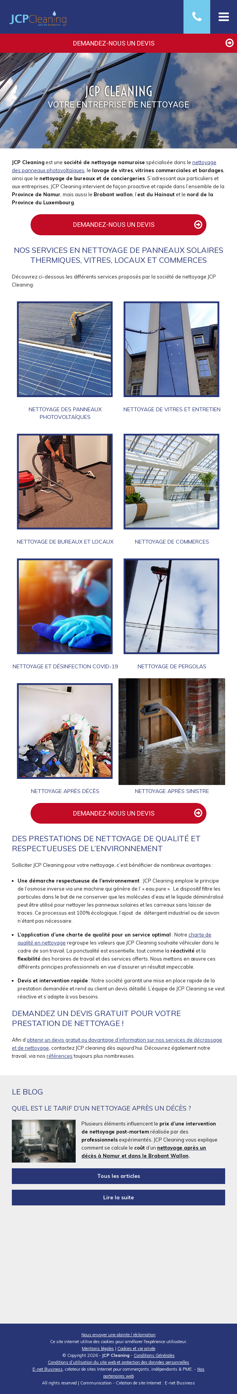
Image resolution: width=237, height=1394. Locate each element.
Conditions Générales (154, 1355)
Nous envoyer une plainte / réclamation (118, 1334)
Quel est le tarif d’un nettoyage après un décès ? (101, 1108)
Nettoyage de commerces (172, 541)
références (60, 1056)
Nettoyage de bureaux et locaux (65, 541)
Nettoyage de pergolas (172, 666)
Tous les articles (118, 1176)
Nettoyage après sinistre (172, 791)
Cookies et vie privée (136, 1348)
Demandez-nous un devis (154, 41)
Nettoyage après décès (65, 791)
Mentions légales (98, 1348)
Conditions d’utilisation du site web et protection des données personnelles (118, 1362)
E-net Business (47, 1369)
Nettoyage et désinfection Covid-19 (65, 666)
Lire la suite (118, 1197)
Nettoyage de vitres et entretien (172, 409)
